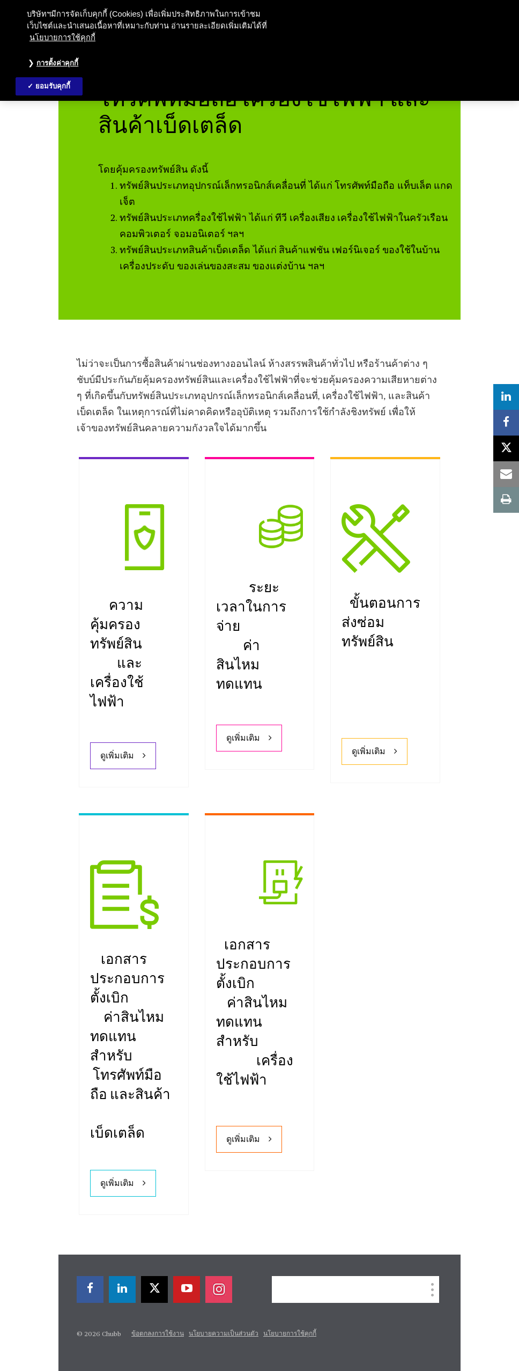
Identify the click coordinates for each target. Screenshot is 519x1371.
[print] (506, 500)
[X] (154, 1289)
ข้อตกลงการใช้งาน (157, 1334)
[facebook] (90, 1289)
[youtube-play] (186, 1289)
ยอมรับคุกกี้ (53, 86)
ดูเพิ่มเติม (117, 756)
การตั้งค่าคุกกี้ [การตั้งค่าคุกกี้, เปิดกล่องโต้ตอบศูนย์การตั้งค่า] (57, 63)
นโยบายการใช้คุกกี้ (289, 1334)
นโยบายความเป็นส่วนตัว (223, 1334)
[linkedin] (122, 1289)
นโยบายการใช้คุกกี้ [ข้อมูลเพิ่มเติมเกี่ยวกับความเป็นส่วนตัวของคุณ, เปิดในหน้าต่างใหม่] (62, 37)
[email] (506, 474)
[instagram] (218, 1289)
